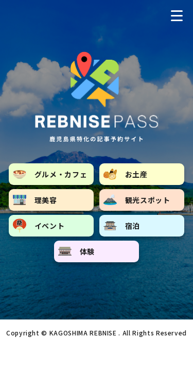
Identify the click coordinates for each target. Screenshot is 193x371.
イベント (39, 225)
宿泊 (121, 226)
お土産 (125, 174)
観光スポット (136, 199)
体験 (76, 251)
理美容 (35, 200)
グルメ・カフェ (50, 174)
